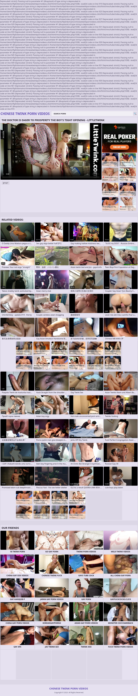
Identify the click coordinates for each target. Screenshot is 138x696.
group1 (5, 183)
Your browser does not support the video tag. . (51, 151)
